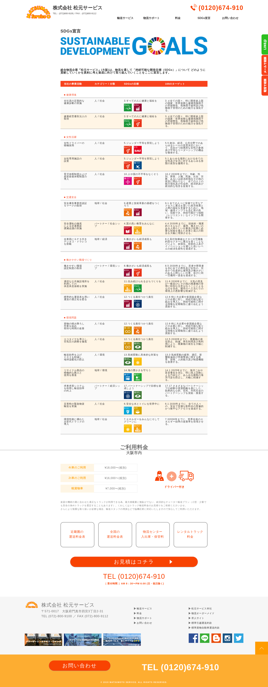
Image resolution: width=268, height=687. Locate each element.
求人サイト (197, 618)
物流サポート (151, 18)
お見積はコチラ (134, 562)
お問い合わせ (230, 18)
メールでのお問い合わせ (264, 65)
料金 (177, 18)
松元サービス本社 (201, 608)
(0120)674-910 (221, 7)
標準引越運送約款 (201, 622)
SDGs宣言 (204, 18)
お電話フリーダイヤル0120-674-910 (264, 85)
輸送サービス (125, 18)
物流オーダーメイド (203, 613)
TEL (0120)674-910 (134, 576)
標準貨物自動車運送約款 (205, 627)
